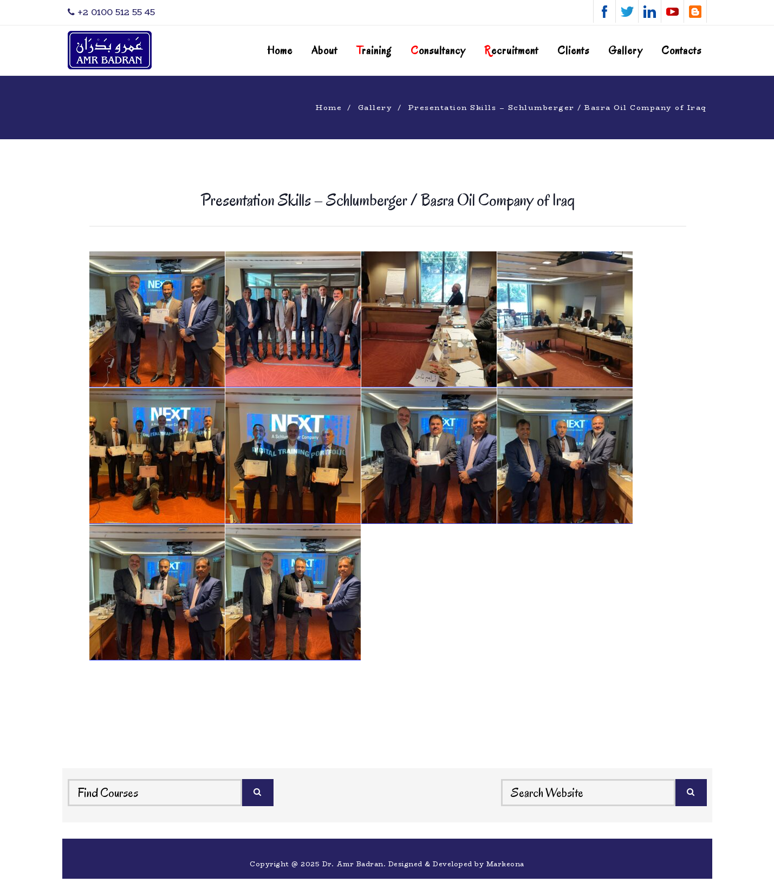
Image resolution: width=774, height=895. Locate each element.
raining (374, 50)
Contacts (681, 50)
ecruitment (511, 50)
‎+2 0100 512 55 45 (111, 12)
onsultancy (438, 50)
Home (279, 50)
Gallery (625, 50)
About (324, 50)
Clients (573, 50)
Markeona (505, 864)
